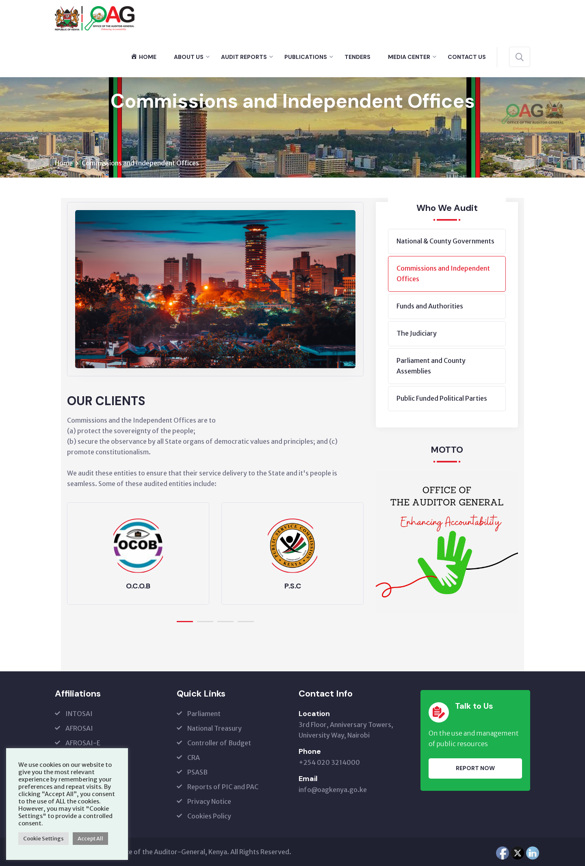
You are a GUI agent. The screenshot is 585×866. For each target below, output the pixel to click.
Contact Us (467, 57)
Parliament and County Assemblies (431, 366)
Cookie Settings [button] (43, 838)
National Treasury (214, 728)
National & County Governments (445, 241)
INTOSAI (79, 714)
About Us (189, 57)
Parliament (204, 714)
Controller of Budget (219, 743)
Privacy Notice (209, 801)
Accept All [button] (90, 838)
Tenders (357, 57)
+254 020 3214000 (329, 762)
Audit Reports (244, 57)
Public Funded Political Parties (441, 399)
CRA (193, 757)
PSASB (197, 772)
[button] (185, 620)
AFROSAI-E (82, 743)
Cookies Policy (209, 816)
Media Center (409, 57)
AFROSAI (79, 728)
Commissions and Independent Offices (443, 274)
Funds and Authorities (429, 306)
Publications (305, 57)
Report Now (475, 768)
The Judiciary (416, 334)
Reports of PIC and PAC (222, 787)
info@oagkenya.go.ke (333, 790)
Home (64, 163)
